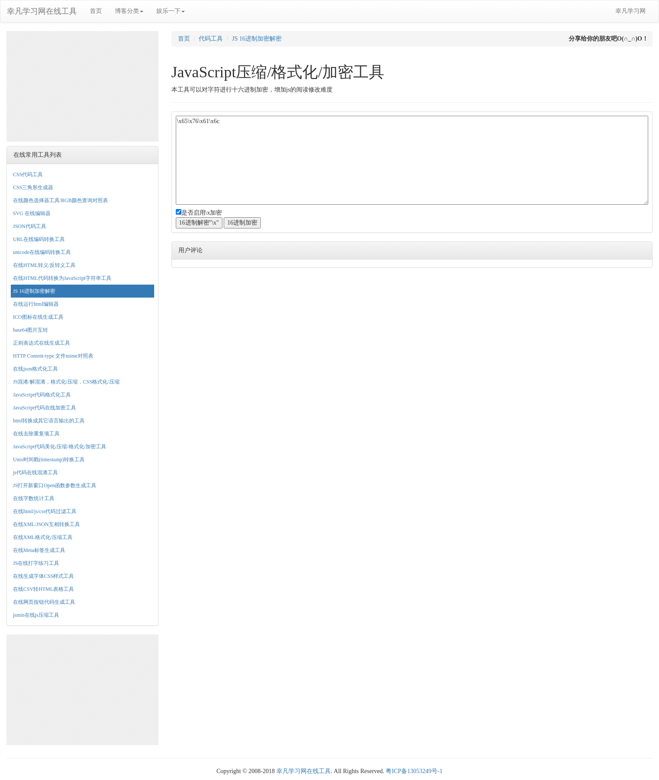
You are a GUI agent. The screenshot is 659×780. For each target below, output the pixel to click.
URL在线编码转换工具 (39, 239)
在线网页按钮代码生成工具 (44, 602)
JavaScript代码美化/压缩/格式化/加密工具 (59, 447)
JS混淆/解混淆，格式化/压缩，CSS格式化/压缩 (66, 382)
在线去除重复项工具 (36, 434)
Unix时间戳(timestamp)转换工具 (49, 460)
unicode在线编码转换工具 (42, 252)
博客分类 (129, 11)
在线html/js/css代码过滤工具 (44, 511)
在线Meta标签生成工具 (39, 550)
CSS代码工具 (28, 174)
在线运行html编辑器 (36, 304)
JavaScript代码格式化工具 (42, 395)
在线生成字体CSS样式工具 (43, 576)
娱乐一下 (170, 11)
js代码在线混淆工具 (35, 472)
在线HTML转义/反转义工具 (44, 265)
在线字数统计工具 (33, 498)
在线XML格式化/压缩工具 (43, 537)
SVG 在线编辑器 (32, 213)
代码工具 (211, 38)
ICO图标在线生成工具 (38, 317)
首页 (96, 11)
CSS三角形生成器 (33, 187)
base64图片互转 (30, 330)
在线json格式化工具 (35, 369)
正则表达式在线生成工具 (41, 343)
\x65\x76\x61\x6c (412, 160)
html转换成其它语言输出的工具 (49, 421)
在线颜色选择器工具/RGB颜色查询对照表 (60, 200)
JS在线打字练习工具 (36, 563)
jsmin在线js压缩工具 (36, 615)
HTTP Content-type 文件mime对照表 (53, 356)
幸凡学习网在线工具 (42, 11)
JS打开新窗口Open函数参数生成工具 (54, 485)
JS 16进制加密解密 (34, 291)
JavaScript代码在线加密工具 (44, 408)
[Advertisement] (82, 85)
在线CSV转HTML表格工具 (43, 589)
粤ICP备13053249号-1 (414, 771)
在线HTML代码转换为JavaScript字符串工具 (62, 278)
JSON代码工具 (29, 226)
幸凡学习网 (630, 11)
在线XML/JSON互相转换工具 (46, 524)
